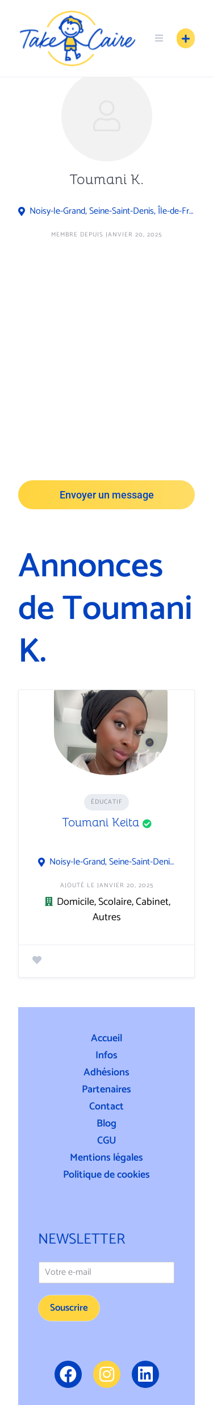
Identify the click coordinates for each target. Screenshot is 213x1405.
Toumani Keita (100, 822)
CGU (106, 1140)
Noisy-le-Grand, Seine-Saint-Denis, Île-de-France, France (112, 211)
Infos (106, 1055)
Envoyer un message (107, 495)
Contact (106, 1106)
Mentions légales (106, 1157)
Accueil (106, 1038)
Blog (106, 1123)
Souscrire (69, 1308)
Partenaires (106, 1089)
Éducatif (106, 802)
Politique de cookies (106, 1174)
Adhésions (106, 1072)
